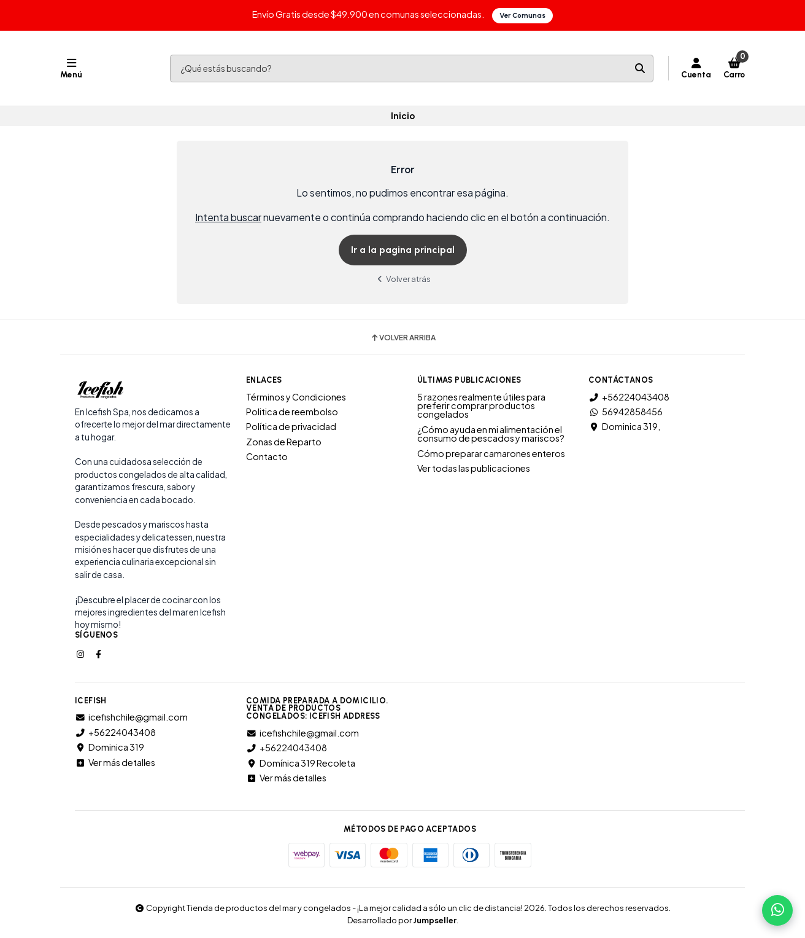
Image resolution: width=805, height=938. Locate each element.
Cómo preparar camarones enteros (491, 452)
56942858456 (625, 411)
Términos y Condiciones (296, 396)
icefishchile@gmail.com (131, 717)
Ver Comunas (523, 15)
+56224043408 (628, 396)
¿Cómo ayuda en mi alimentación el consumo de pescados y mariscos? (490, 433)
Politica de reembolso (292, 411)
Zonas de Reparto (284, 441)
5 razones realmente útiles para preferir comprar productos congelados (481, 405)
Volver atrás (402, 278)
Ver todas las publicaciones (473, 467)
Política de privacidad (291, 426)
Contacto (267, 456)
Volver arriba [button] (403, 337)
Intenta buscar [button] (228, 217)
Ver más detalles (115, 761)
